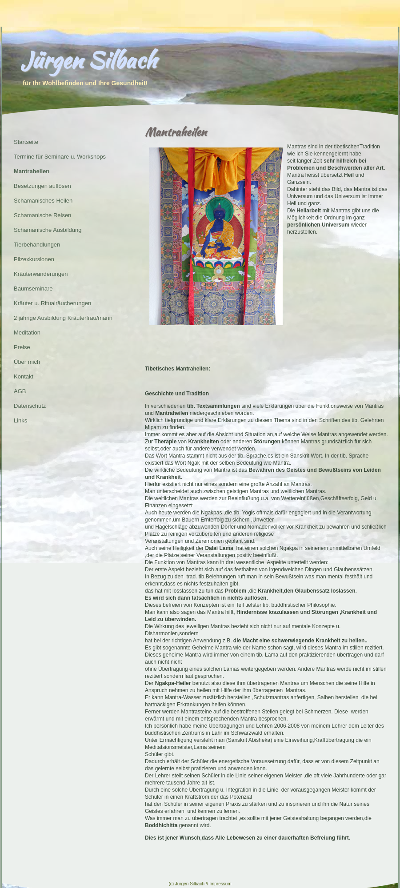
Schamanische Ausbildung (48, 230)
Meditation (27, 332)
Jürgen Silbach (88, 60)
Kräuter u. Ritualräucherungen (52, 303)
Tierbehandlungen (37, 244)
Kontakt (23, 376)
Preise (22, 347)
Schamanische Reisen (42, 215)
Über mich (27, 361)
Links (20, 420)
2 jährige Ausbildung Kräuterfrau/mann (63, 318)
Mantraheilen (31, 171)
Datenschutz (30, 405)
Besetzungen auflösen (42, 186)
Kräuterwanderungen (41, 274)
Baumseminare (33, 288)
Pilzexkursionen (34, 259)
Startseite (26, 142)
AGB (20, 391)
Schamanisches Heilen (43, 200)
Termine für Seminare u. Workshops (60, 156)
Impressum (220, 883)
